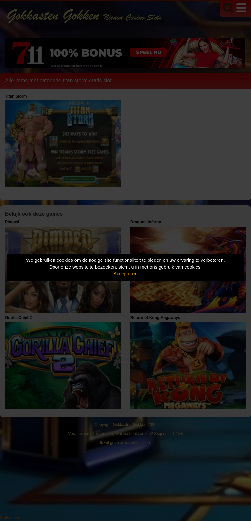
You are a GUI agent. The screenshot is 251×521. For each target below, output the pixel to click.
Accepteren (126, 273)
